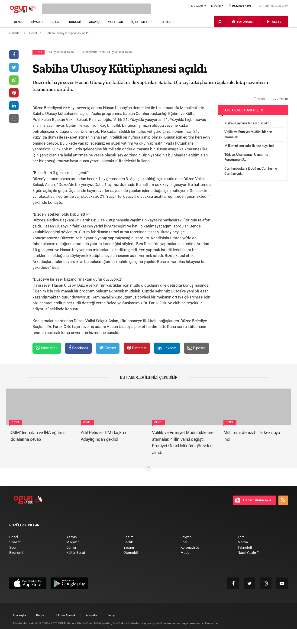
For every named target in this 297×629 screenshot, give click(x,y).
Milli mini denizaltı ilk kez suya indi (249, 146)
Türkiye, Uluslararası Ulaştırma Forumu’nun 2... (246, 157)
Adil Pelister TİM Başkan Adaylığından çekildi (103, 436)
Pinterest (136, 347)
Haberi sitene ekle (253, 500)
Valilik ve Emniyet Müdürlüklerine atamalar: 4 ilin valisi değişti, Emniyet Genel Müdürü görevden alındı (182, 442)
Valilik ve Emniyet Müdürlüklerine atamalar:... (248, 134)
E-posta (196, 347)
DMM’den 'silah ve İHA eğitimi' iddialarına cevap (37, 436)
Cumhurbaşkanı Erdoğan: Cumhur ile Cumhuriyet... (250, 171)
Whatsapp (47, 347)
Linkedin (167, 347)
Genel (38, 52)
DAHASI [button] (166, 22)
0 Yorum (280, 99)
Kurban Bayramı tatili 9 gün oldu (247, 123)
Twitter (107, 347)
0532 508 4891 (240, 5)
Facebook (78, 347)
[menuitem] (22, 22)
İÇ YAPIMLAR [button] (140, 22)
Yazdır (259, 99)
